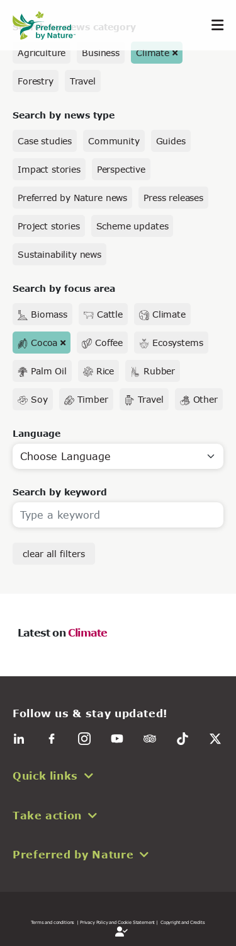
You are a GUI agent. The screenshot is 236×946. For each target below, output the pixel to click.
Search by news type (64, 115)
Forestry (35, 81)
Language (36, 433)
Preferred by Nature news (72, 197)
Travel (83, 81)
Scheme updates (132, 226)
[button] (118, 776)
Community (114, 141)
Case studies (45, 141)
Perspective (121, 169)
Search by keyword (60, 492)
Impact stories (49, 169)
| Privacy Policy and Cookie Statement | (117, 922)
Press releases (173, 197)
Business (101, 52)
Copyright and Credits (182, 922)
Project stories (49, 226)
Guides (171, 141)
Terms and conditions (52, 922)
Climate (152, 52)
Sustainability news (59, 254)
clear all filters (54, 553)
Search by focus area (64, 288)
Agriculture (41, 52)
